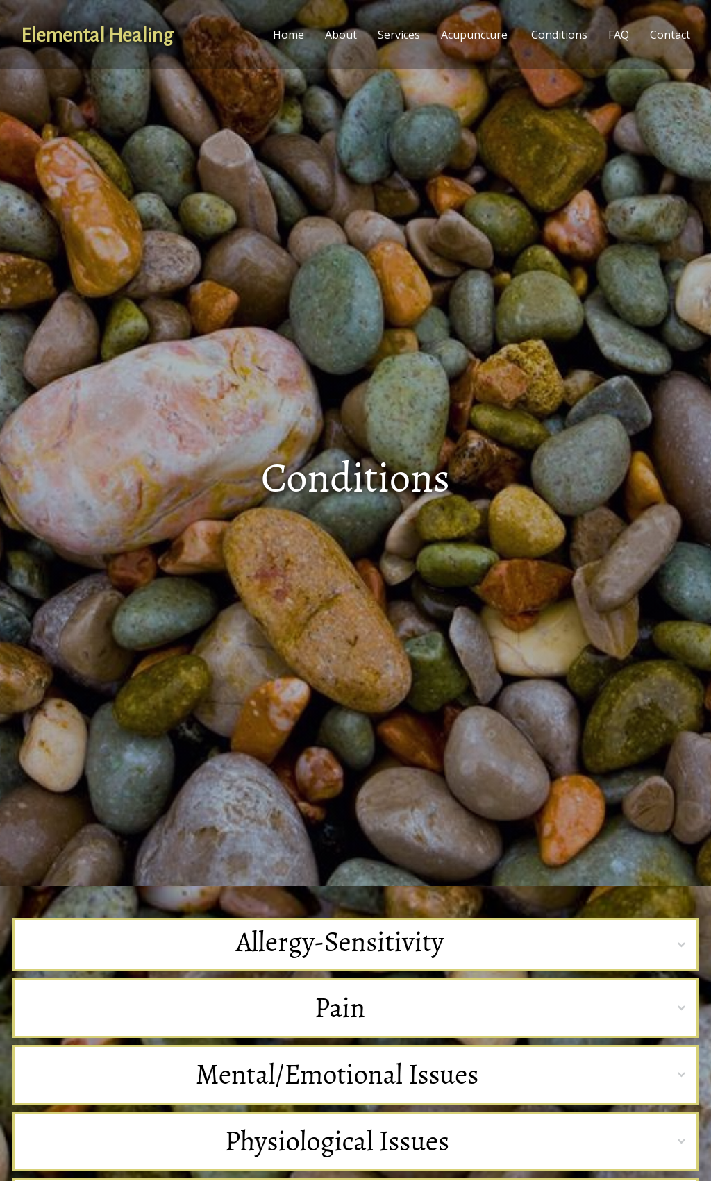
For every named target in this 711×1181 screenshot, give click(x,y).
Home (288, 34)
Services (399, 34)
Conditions (559, 34)
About (341, 34)
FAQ (618, 34)
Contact (670, 34)
